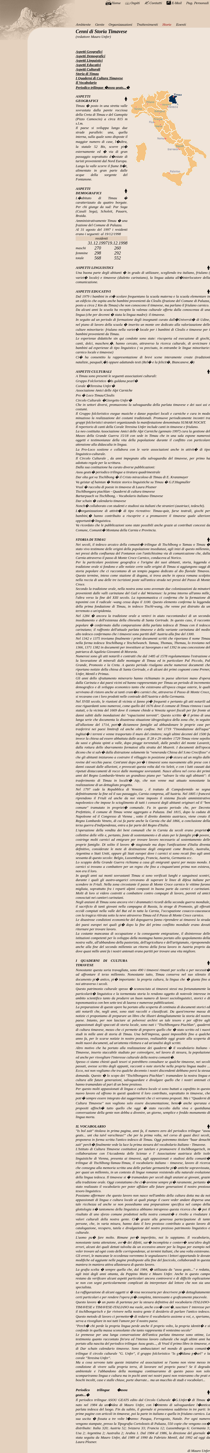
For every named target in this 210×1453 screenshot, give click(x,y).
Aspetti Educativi (88, 65)
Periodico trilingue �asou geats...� (103, 87)
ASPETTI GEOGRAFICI (87, 98)
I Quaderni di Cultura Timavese (99, 78)
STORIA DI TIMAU (91, 539)
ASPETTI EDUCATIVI (93, 291)
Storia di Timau (87, 74)
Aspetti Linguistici (89, 60)
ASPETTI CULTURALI (93, 371)
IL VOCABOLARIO (91, 1126)
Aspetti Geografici (89, 51)
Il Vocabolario (86, 82)
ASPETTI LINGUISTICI (94, 268)
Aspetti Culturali (88, 69)
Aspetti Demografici (90, 56)
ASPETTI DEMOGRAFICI (88, 190)
